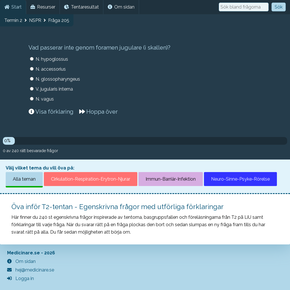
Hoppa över (98, 111)
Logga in (20, 278)
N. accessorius (51, 69)
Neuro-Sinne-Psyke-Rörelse (240, 179)
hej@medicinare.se (30, 270)
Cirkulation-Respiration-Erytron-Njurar (90, 179)
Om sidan (121, 7)
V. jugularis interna (54, 89)
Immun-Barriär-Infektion (171, 179)
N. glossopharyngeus (58, 79)
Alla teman (24, 179)
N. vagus (45, 99)
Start (13, 7)
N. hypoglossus (52, 59)
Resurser (42, 7)
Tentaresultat (81, 7)
